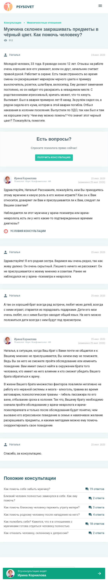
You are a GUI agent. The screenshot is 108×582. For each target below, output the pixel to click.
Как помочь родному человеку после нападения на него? (42, 514)
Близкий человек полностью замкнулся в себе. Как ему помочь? (40, 498)
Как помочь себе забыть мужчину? (27, 489)
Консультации (12, 22)
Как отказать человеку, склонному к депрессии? (36, 533)
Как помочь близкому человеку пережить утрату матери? (42, 507)
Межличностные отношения (44, 22)
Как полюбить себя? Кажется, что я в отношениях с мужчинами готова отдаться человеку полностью (38, 524)
